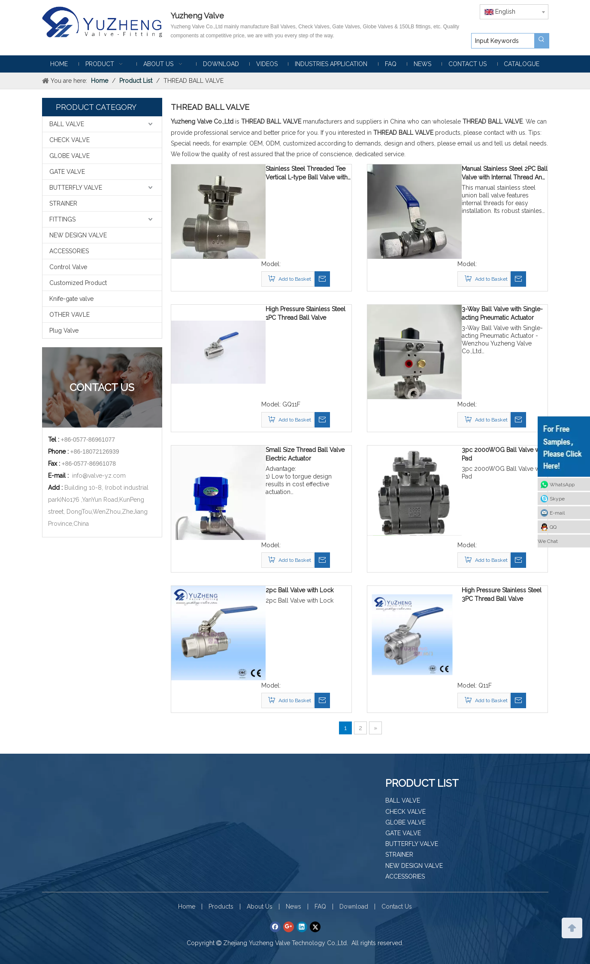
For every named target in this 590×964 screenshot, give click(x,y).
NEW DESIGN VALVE (78, 235)
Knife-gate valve (71, 298)
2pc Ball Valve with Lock (299, 590)
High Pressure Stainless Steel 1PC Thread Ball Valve (305, 313)
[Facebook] (275, 926)
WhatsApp (562, 485)
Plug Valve (64, 330)
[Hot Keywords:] (541, 40)
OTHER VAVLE (69, 314)
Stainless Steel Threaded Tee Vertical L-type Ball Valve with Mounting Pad (307, 173)
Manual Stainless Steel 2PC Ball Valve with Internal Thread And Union (505, 173)
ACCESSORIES (69, 251)
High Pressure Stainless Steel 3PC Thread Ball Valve (502, 594)
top (572, 927)
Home (186, 906)
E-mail (557, 513)
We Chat (548, 541)
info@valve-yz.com (99, 475)
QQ (553, 527)
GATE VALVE (67, 171)
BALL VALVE (66, 124)
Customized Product (78, 282)
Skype (557, 499)
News (293, 906)
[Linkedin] (302, 926)
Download (353, 906)
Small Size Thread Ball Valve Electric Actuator (305, 454)
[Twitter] (315, 926)
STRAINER (63, 203)
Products (221, 906)
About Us (259, 906)
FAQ (320, 906)
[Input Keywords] (503, 40)
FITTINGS (62, 219)
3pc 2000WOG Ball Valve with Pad (504, 454)
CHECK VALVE (69, 139)
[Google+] (288, 926)
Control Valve (68, 267)
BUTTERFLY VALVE (75, 187)
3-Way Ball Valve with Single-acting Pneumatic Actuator (502, 313)
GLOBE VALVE (69, 155)
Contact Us (396, 906)
